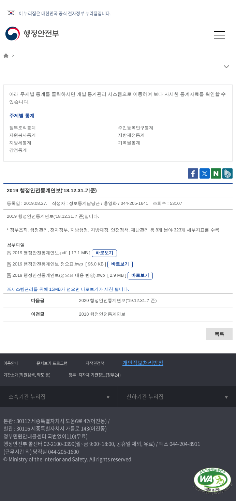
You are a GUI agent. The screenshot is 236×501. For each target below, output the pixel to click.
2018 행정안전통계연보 (102, 314)
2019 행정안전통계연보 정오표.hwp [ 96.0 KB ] (57, 264)
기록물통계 (129, 142)
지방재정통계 (131, 135)
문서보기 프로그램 (52, 363)
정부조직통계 (22, 127)
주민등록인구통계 (135, 127)
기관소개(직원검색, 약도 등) (26, 375)
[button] (202, 35)
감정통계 (18, 150)
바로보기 (104, 252)
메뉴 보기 (226, 66)
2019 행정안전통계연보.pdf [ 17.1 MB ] (49, 252)
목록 (219, 334)
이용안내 (10, 363)
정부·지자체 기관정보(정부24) (95, 375)
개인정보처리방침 (142, 363)
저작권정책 (95, 363)
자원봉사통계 (22, 135)
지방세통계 (20, 142)
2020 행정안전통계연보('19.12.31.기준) (118, 300)
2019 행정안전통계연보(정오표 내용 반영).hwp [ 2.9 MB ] (67, 275)
